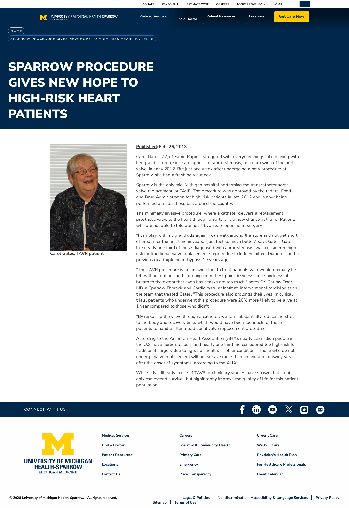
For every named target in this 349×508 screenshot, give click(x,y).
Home (16, 31)
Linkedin (256, 409)
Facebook (242, 409)
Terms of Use (185, 502)
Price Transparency (195, 474)
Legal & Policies (196, 497)
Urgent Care (267, 435)
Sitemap (160, 502)
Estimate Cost (197, 4)
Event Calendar (270, 474)
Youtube (272, 409)
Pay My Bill (170, 4)
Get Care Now (291, 16)
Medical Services (152, 16)
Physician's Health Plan (277, 454)
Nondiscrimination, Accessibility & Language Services (263, 497)
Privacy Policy (327, 497)
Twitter (288, 409)
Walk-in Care (268, 445)
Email (320, 410)
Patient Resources (221, 16)
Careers (222, 4)
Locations (256, 16)
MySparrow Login (251, 4)
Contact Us (111, 474)
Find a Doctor (186, 19)
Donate (148, 4)
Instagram (304, 409)
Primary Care (190, 454)
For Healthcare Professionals (281, 464)
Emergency (188, 464)
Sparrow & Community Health (204, 445)
